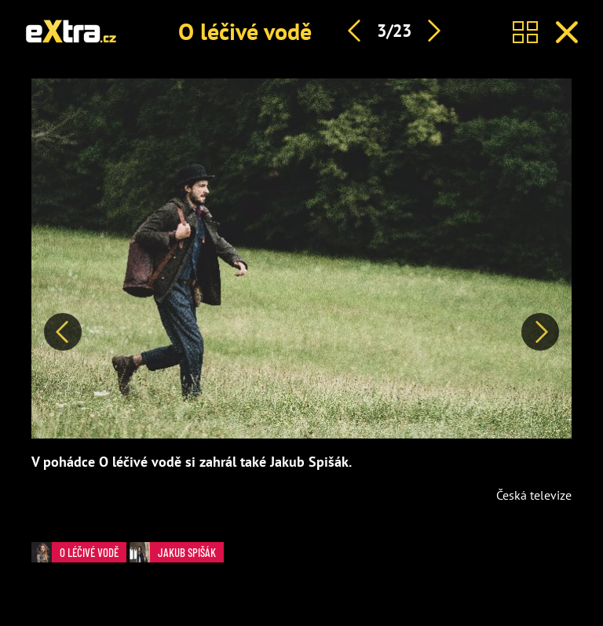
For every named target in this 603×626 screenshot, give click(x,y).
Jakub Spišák (173, 552)
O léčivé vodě (245, 31)
